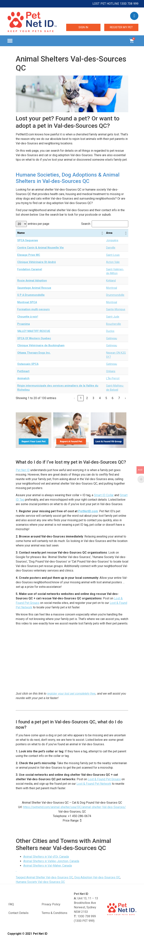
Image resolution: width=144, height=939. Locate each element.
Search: (86, 223)
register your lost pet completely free (71, 693)
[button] (10, 41)
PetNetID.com (88, 511)
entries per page (38, 223)
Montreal (111, 287)
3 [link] (93, 398)
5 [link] (106, 398)
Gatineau (111, 338)
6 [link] (112, 398)
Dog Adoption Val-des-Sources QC (97, 877)
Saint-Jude (112, 316)
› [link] (125, 398)
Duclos (110, 331)
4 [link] (100, 398)
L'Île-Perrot (112, 378)
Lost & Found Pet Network (93, 783)
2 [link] (87, 398)
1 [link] (81, 398)
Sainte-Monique (115, 309)
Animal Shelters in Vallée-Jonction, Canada (51, 861)
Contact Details (18, 913)
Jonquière (112, 240)
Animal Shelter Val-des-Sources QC (49, 877)
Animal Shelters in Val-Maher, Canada (47, 865)
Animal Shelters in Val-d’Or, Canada (46, 856)
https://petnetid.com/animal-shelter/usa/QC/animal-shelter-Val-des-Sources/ (74, 807)
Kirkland (111, 280)
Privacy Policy (51, 904)
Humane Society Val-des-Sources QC (40, 882)
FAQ (11, 904)
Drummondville (115, 295)
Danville (110, 247)
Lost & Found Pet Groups (104, 779)
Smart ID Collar (104, 495)
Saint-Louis (113, 255)
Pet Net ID (23, 470)
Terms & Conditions (54, 913)
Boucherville (113, 324)
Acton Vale (113, 262)
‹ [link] (74, 398)
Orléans (110, 371)
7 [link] (119, 398)
